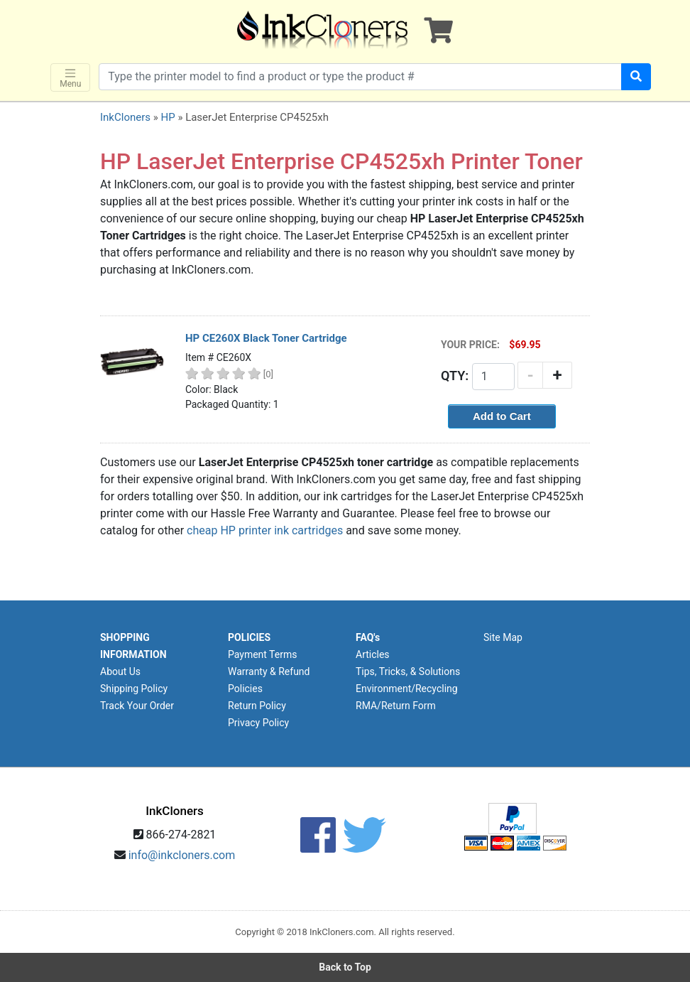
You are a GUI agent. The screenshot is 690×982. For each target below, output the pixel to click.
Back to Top (345, 967)
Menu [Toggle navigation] (70, 78)
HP (167, 117)
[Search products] (360, 76)
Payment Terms (262, 654)
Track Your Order (137, 705)
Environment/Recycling (407, 688)
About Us (120, 671)
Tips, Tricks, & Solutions (408, 671)
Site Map (502, 637)
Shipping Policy (134, 688)
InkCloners (125, 117)
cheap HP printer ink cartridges (265, 530)
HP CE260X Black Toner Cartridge (266, 338)
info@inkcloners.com (182, 855)
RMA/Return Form (396, 705)
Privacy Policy (258, 722)
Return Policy (257, 705)
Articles (373, 654)
